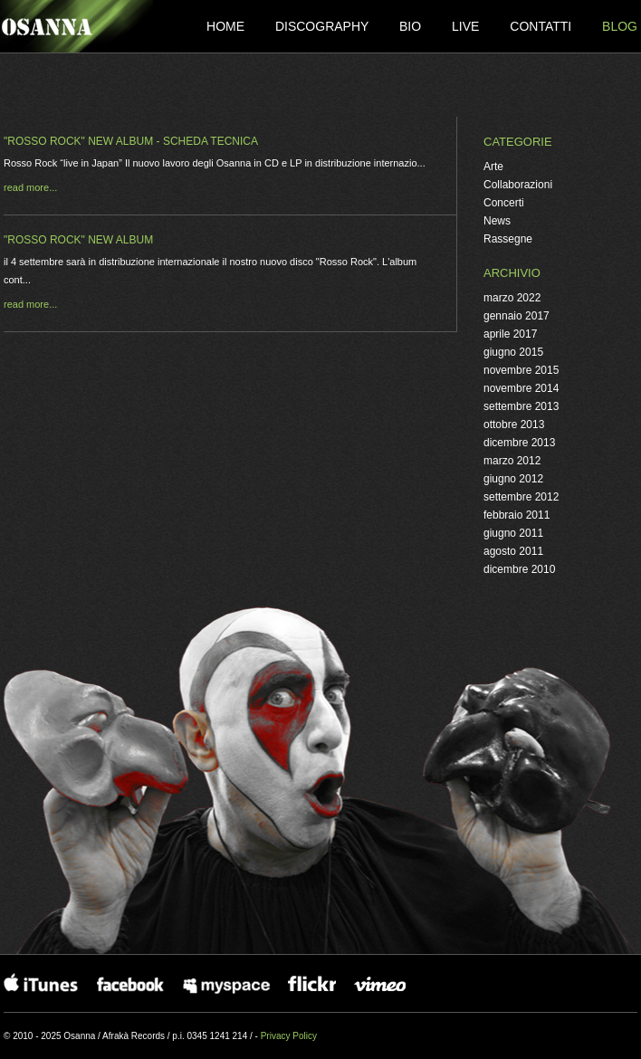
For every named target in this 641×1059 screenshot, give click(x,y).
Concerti (503, 202)
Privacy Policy (289, 1036)
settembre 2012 (521, 497)
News (497, 221)
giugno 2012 (513, 478)
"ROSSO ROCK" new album (78, 240)
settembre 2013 (521, 406)
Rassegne (507, 239)
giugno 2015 (513, 352)
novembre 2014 (521, 388)
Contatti (542, 26)
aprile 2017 (510, 334)
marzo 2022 (512, 297)
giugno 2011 (513, 533)
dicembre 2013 (519, 442)
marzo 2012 (512, 460)
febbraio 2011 (516, 515)
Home (227, 26)
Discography (323, 26)
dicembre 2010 (519, 569)
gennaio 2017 (516, 316)
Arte (493, 166)
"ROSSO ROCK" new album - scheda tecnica (131, 141)
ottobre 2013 (513, 424)
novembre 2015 (521, 370)
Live (467, 26)
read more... (30, 187)
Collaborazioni (517, 184)
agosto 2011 (513, 551)
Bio (412, 26)
